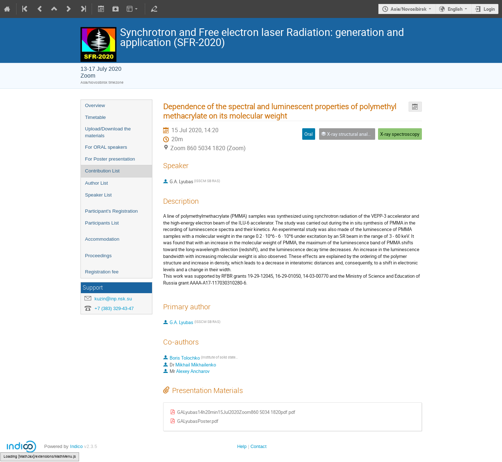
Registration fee (102, 271)
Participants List (102, 223)
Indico (76, 446)
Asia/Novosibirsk (409, 9)
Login (489, 9)
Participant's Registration (111, 211)
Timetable (95, 117)
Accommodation (102, 239)
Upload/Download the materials (108, 132)
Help (242, 446)
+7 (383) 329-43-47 (114, 308)
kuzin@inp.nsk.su (113, 299)
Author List (96, 183)
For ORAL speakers (106, 147)
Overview (95, 105)
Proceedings (98, 255)
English (455, 9)
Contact (258, 446)
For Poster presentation (110, 159)
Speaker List (98, 195)
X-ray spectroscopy (399, 134)
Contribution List (102, 171)
